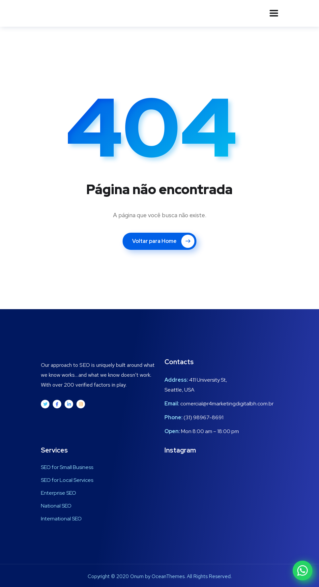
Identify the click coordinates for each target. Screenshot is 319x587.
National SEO (56, 505)
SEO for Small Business (67, 467)
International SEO (61, 518)
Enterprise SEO (58, 492)
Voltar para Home (163, 241)
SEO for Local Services (67, 480)
